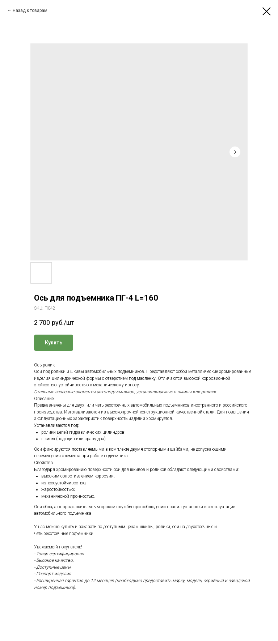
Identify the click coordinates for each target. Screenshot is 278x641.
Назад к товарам (30, 10)
